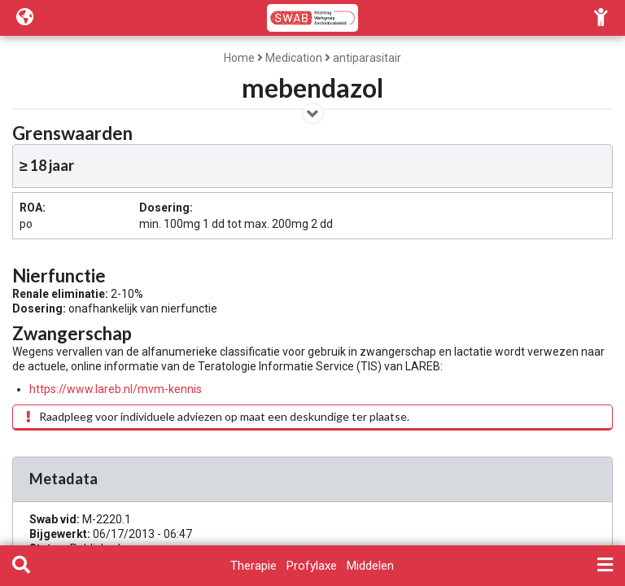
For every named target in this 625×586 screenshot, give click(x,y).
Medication (293, 57)
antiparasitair (367, 57)
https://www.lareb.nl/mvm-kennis (115, 389)
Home (239, 57)
